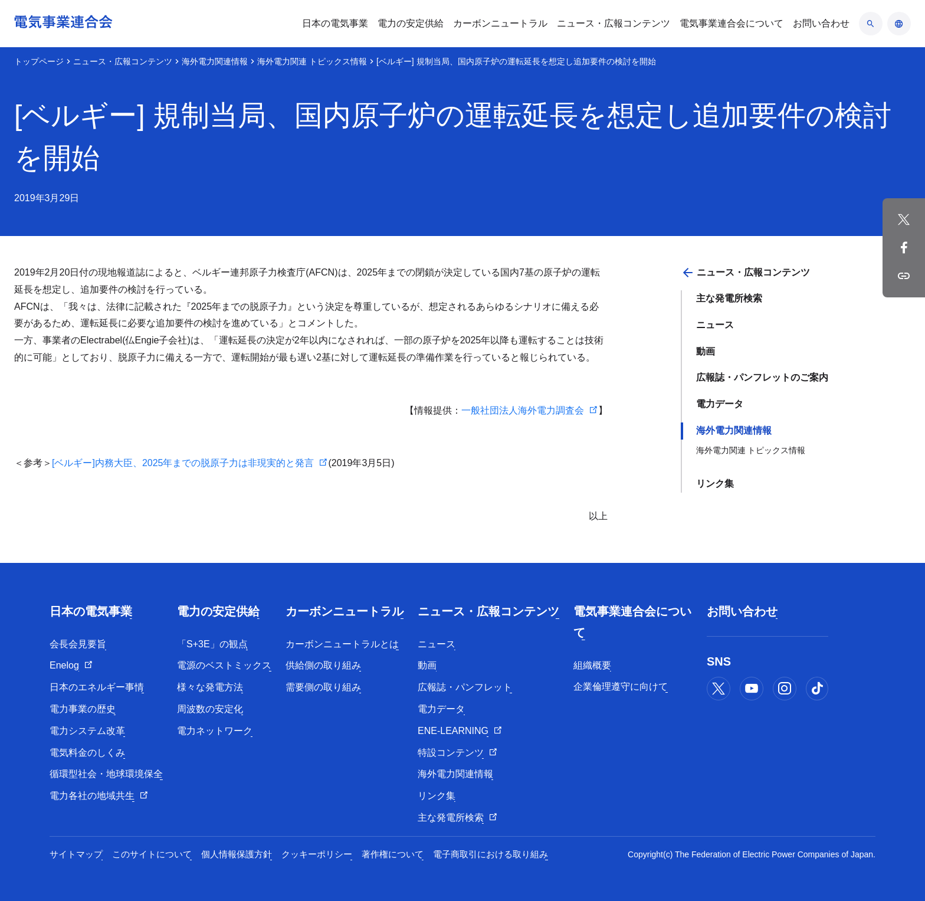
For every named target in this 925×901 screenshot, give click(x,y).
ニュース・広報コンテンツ (122, 61)
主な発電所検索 (729, 298)
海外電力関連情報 (215, 61)
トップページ (39, 61)
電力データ (719, 404)
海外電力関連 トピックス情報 (312, 61)
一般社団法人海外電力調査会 (522, 410)
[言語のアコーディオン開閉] (899, 23)
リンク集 (715, 484)
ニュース (715, 325)
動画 (705, 351)
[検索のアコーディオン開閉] (871, 23)
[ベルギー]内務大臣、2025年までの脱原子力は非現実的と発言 (183, 463)
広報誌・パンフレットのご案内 (762, 377)
